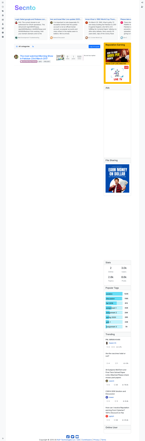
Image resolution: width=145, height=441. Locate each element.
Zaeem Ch (112, 343)
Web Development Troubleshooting (28, 37)
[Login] (142, 2)
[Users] (3, 24)
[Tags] (3, 11)
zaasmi (111, 381)
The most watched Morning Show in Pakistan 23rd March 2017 (36, 57)
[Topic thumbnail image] (60, 57)
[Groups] (3, 28)
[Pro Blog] (3, 19)
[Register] (142, 7)
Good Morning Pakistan (29, 61)
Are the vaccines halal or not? (115, 354)
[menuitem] (142, 2)
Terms (103, 440)
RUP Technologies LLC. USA (68, 440)
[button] (3, 438)
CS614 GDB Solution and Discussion (116, 392)
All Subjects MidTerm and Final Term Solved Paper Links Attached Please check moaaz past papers (117, 374)
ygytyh (111, 416)
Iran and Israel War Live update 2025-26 (66, 19)
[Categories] (3, 2)
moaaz (111, 397)
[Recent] (3, 7)
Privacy (96, 440)
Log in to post (94, 46)
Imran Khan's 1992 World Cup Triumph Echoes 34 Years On (109, 19)
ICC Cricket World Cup (95, 37)
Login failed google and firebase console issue (34, 19)
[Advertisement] (76, 7)
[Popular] (3, 15)
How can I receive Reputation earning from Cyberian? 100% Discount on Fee (117, 410)
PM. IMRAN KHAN (113, 339)
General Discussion (59, 37)
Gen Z (125, 37)
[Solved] (3, 37)
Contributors (87, 440)
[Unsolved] (3, 32)
